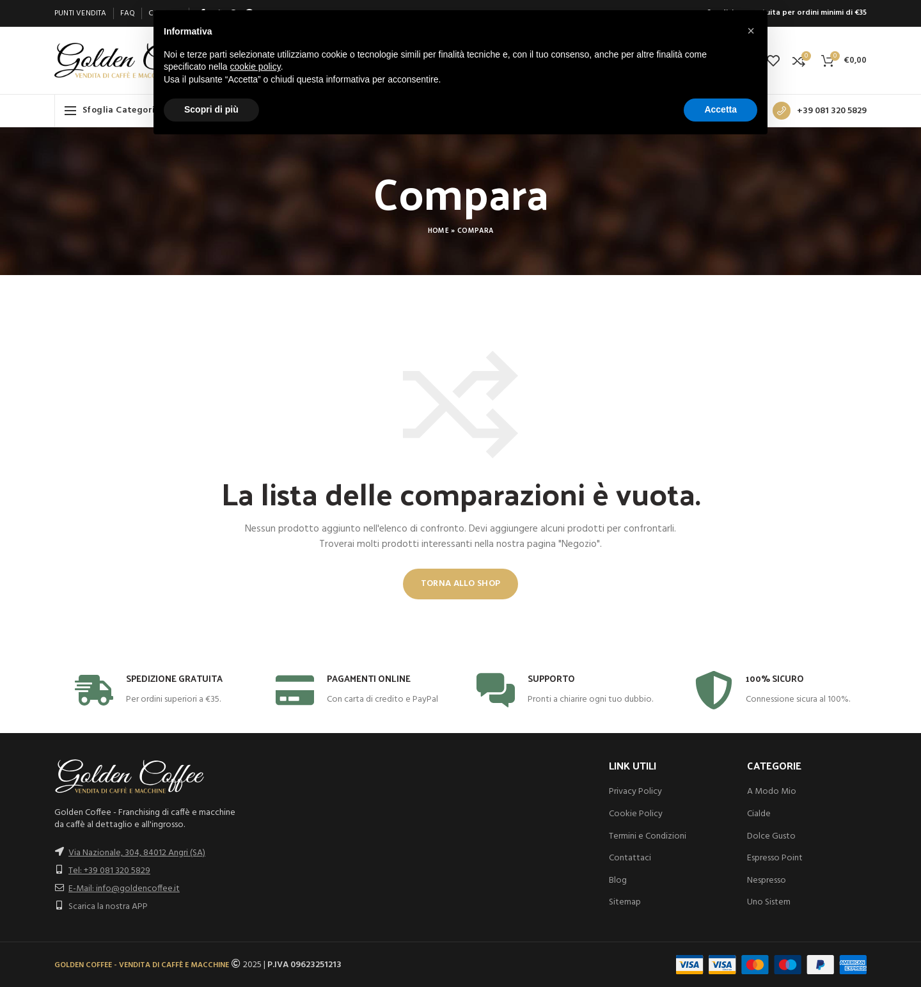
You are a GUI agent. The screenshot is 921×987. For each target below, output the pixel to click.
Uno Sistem (769, 902)
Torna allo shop (461, 583)
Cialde (759, 814)
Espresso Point (775, 858)
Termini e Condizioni (647, 836)
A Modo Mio (771, 791)
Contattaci (630, 858)
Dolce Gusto (771, 836)
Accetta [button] (720, 109)
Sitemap (625, 902)
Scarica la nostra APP (108, 906)
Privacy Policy (635, 791)
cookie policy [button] (255, 66)
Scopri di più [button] (211, 109)
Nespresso (766, 880)
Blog (618, 880)
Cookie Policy (636, 814)
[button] (751, 30)
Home (438, 231)
